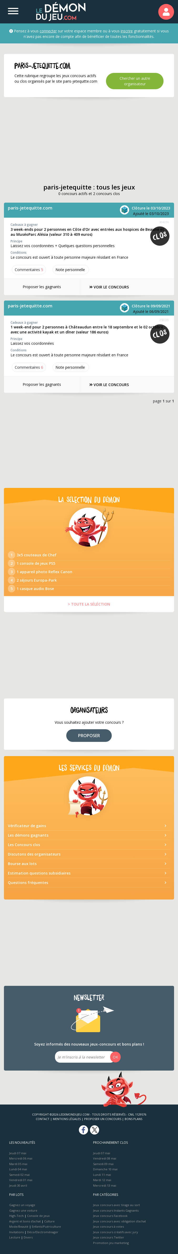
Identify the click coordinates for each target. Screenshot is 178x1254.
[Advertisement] (89, 140)
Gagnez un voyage (22, 1205)
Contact (42, 1119)
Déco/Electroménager (42, 1232)
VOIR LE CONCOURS (109, 286)
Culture (49, 1221)
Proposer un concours (102, 1119)
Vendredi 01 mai (20, 1180)
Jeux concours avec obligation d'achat (119, 1221)
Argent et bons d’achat (25, 1221)
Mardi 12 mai (102, 1180)
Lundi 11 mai (102, 1175)
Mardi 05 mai (18, 1164)
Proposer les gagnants (42, 286)
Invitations (16, 1232)
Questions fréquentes (28, 882)
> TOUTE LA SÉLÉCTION (89, 604)
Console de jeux (38, 1216)
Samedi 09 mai (103, 1164)
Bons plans (133, 1119)
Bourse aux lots (22, 863)
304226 (164, 222)
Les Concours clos (24, 844)
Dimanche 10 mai (105, 1169)
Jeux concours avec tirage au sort (116, 1205)
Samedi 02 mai (19, 1175)
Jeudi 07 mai (17, 1153)
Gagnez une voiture (23, 1210)
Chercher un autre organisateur (135, 81)
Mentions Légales (67, 1119)
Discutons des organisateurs (34, 854)
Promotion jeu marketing (111, 1243)
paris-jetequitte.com (30, 208)
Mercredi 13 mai (104, 1185)
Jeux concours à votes (108, 1226)
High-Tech (16, 1216)
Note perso (70, 269)
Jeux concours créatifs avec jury (115, 1232)
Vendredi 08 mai (104, 1158)
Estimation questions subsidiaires (39, 873)
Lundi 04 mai (18, 1169)
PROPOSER (89, 735)
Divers (28, 1237)
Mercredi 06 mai (20, 1158)
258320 (164, 320)
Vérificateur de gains (27, 825)
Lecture (14, 1237)
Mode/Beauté (18, 1226)
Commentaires (29, 269)
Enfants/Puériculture (46, 1226)
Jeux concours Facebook (110, 1216)
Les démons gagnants (28, 835)
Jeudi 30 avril (18, 1185)
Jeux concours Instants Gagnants (116, 1210)
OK (115, 1057)
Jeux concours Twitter (108, 1237)
